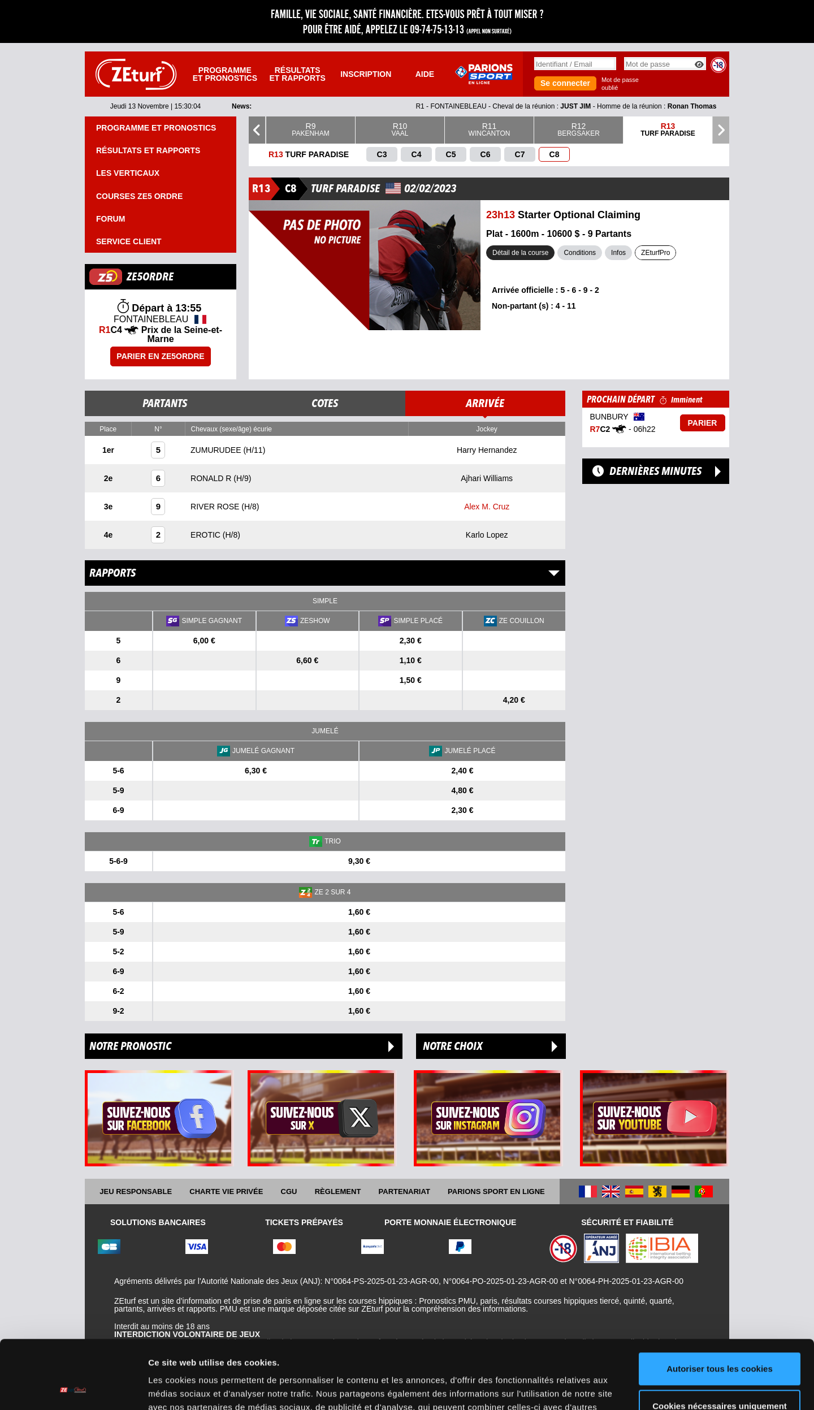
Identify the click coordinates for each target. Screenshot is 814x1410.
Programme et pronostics (225, 74)
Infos (618, 253)
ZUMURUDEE (216, 450)
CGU (289, 1191)
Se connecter (565, 83)
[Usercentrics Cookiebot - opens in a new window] (73, 1387)
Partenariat (404, 1191)
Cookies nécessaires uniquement (719, 1341)
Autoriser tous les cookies (719, 1304)
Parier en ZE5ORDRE (160, 356)
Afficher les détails (186, 1387)
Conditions (580, 253)
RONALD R (211, 478)
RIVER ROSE (215, 506)
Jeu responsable (135, 1191)
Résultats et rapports (297, 74)
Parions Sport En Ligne (496, 1191)
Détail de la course (520, 253)
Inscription (365, 74)
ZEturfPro (655, 253)
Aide (424, 74)
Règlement (338, 1191)
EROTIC (206, 534)
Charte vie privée (226, 1191)
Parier (702, 422)
